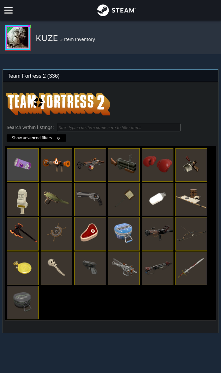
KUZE (48, 37)
